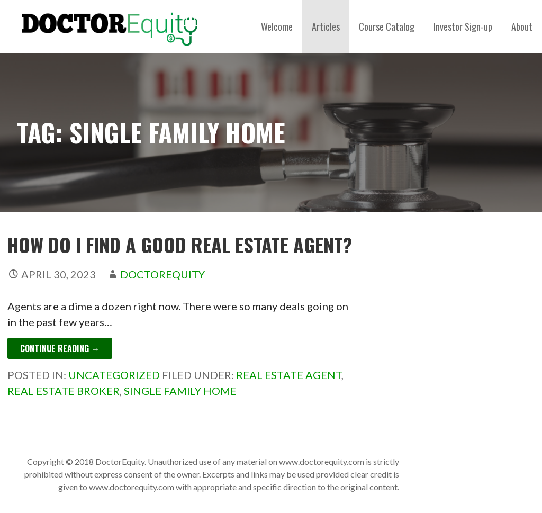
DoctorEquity (162, 274)
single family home (180, 390)
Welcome (277, 26)
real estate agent (288, 374)
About (521, 26)
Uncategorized (114, 374)
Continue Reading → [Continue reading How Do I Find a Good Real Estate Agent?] (60, 348)
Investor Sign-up (462, 26)
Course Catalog (386, 26)
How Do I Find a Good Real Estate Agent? (179, 244)
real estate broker (63, 390)
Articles (326, 26)
